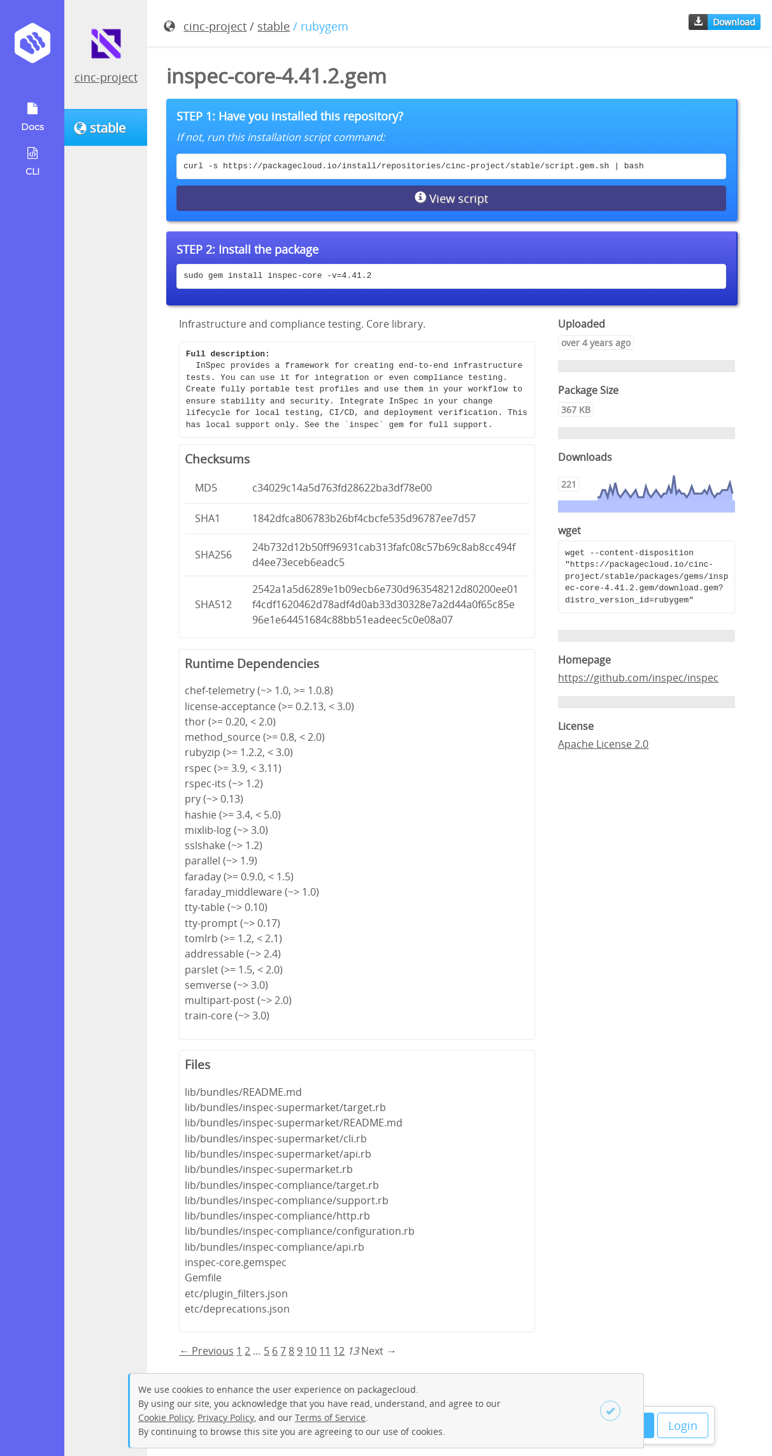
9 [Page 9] (300, 1351)
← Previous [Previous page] (206, 1351)
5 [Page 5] (266, 1351)
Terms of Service (330, 1417)
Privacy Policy (225, 1417)
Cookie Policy (165, 1417)
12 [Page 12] (339, 1351)
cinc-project (106, 77)
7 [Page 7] (283, 1351)
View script (451, 198)
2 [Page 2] (247, 1351)
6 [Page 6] (275, 1351)
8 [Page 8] (291, 1351)
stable (273, 26)
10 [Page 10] (311, 1351)
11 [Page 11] (325, 1351)
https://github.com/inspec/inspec (638, 678)
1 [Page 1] (239, 1351)
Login (682, 1425)
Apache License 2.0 (603, 744)
